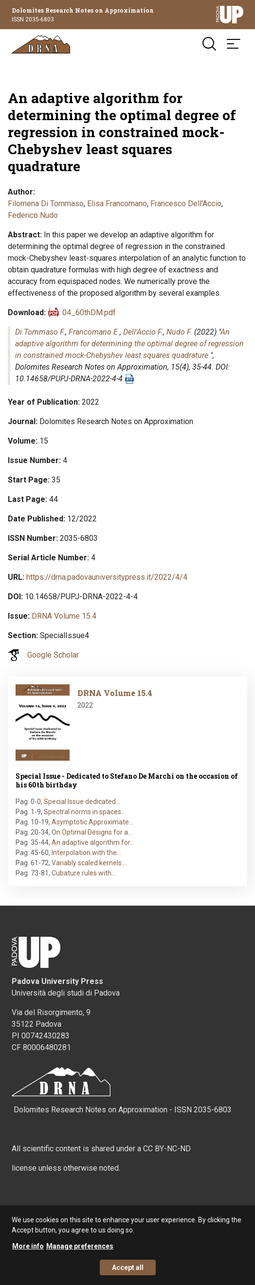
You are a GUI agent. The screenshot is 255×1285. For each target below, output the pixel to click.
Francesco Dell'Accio (185, 203)
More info (28, 1250)
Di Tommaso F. (40, 332)
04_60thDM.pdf (89, 312)
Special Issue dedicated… (82, 801)
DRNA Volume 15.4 (64, 616)
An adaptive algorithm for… (93, 842)
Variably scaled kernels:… (90, 863)
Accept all (128, 1272)
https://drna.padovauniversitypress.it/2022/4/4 (106, 577)
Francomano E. (94, 332)
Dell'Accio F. (143, 332)
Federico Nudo (33, 215)
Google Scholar (53, 655)
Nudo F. (179, 332)
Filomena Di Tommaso (46, 203)
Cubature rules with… (84, 873)
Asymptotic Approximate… (92, 822)
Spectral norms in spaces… (85, 812)
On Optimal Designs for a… (92, 832)
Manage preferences (79, 1250)
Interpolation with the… (86, 853)
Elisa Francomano (117, 203)
